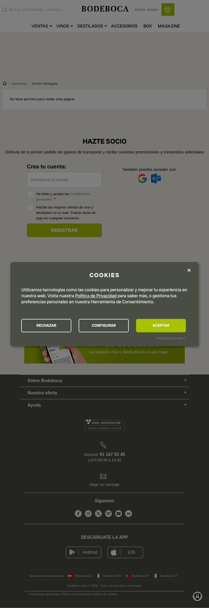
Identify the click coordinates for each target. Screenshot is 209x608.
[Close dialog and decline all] (189, 270)
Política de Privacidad (95, 296)
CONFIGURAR (104, 325)
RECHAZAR (46, 325)
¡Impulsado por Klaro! (171, 338)
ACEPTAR (161, 325)
